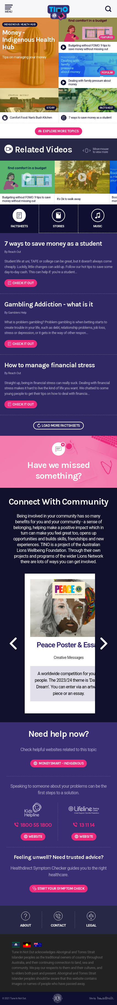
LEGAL (91, 925)
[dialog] (106, 994)
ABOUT (25, 925)
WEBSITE (35, 836)
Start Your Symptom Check (61, 888)
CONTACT (58, 925)
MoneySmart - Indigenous (61, 763)
